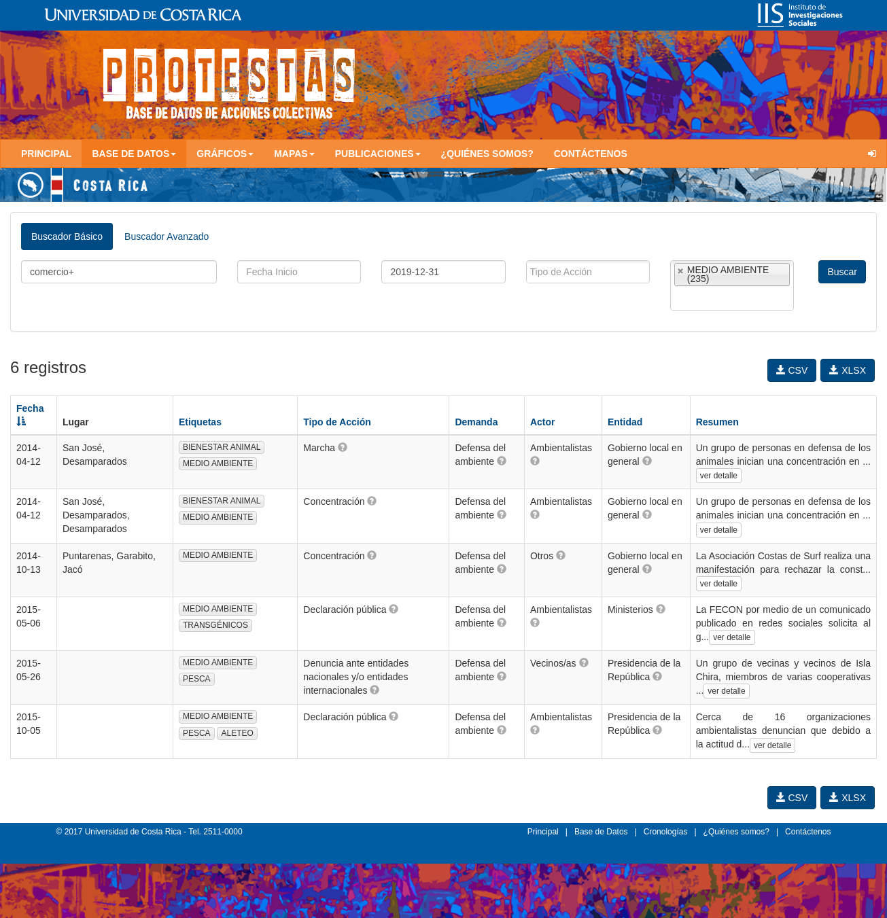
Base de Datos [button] (134, 153)
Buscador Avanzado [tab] (166, 236)
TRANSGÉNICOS (215, 625)
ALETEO (237, 733)
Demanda (476, 422)
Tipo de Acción (337, 422)
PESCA (197, 679)
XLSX (847, 370)
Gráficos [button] (225, 153)
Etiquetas (200, 422)
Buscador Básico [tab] (67, 236)
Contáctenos (590, 153)
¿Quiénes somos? (487, 153)
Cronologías (666, 831)
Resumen (717, 422)
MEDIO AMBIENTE (218, 463)
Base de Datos (601, 831)
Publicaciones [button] (378, 153)
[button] (342, 447)
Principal (46, 153)
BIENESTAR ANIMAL (221, 447)
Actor (542, 422)
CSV (792, 370)
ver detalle (718, 475)
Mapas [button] (294, 153)
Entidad (625, 422)
